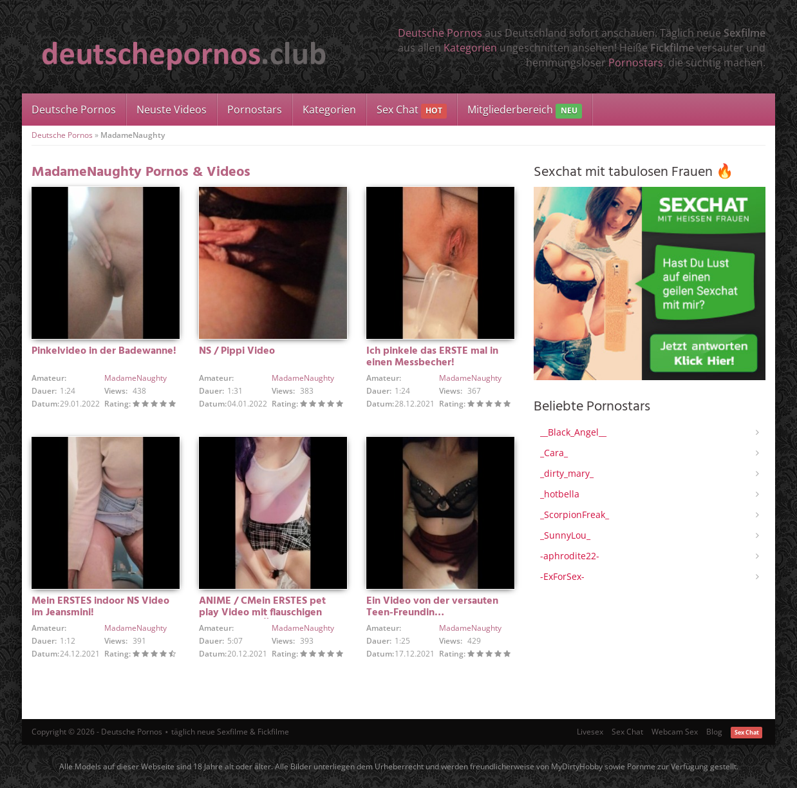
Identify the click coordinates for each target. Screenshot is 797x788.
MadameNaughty (135, 377)
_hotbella (559, 494)
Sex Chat (412, 110)
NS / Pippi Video (237, 351)
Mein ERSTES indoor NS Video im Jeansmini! (100, 607)
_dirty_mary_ (567, 473)
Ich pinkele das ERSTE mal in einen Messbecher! (432, 357)
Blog (714, 731)
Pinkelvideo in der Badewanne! (104, 351)
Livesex (590, 731)
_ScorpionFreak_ (574, 514)
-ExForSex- (562, 576)
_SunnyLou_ (565, 535)
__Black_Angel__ (573, 432)
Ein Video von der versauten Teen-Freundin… (432, 607)
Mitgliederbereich (524, 110)
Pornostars (635, 62)
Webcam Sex (675, 731)
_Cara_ (554, 453)
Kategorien (470, 48)
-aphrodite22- (569, 556)
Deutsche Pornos (440, 33)
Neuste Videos (171, 109)
